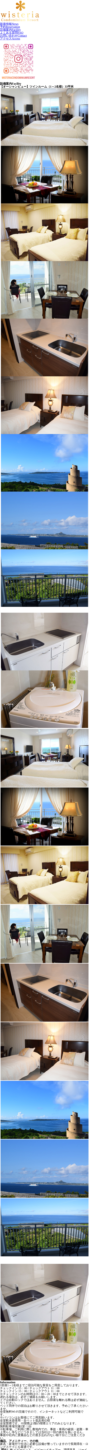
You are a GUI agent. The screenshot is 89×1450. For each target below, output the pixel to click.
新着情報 (9, 23)
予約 (10, 26)
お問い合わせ (13, 35)
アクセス (10, 38)
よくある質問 (11, 32)
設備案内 (10, 29)
